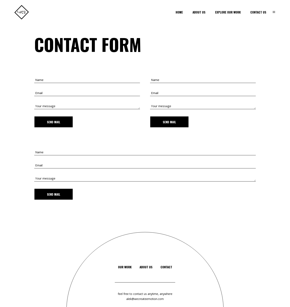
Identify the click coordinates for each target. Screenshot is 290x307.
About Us (146, 267)
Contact (166, 267)
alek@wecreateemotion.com (145, 299)
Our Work (125, 267)
